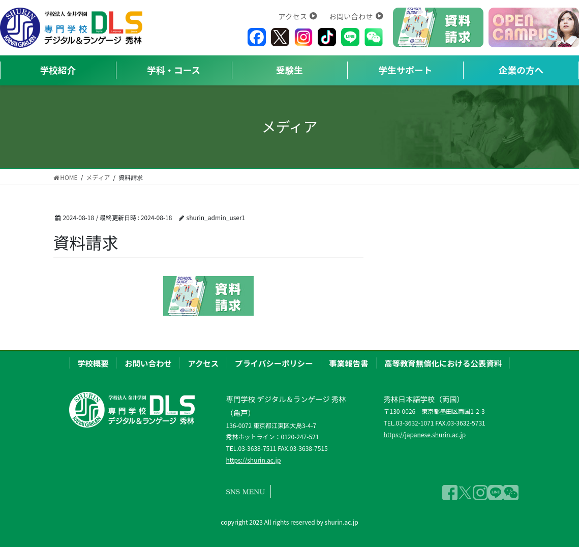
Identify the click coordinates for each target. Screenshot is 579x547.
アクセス (297, 16)
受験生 (289, 70)
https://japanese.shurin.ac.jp (424, 434)
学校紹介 (58, 70)
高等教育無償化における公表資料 (443, 363)
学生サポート (406, 70)
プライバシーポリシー (274, 363)
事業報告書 (348, 363)
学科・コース (173, 70)
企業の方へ (521, 70)
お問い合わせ (356, 16)
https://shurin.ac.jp (253, 459)
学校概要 (93, 363)
